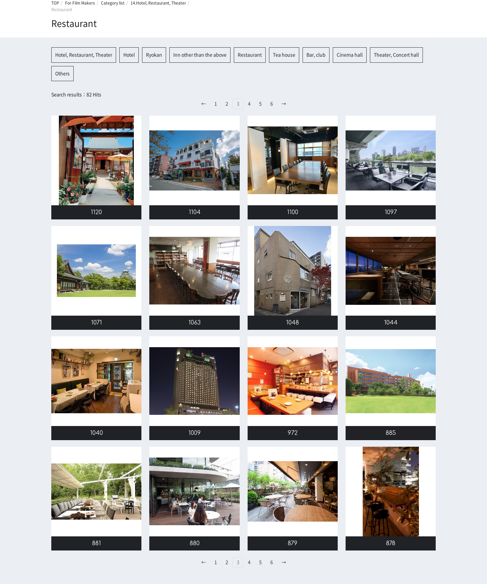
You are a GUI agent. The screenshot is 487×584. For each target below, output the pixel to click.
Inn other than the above (200, 55)
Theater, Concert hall (396, 55)
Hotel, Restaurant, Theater (83, 55)
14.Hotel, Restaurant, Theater (158, 3)
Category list (113, 3)
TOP (55, 3)
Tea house (284, 55)
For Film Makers (80, 3)
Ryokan (154, 55)
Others (62, 73)
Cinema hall (350, 55)
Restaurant (250, 55)
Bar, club (316, 55)
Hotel (129, 55)
